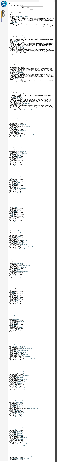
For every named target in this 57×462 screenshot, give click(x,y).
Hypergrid (11, 155)
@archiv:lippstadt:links (16, 385)
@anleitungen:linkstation (31, 134)
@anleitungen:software (15, 308)
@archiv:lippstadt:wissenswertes (20, 252)
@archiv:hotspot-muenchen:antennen (21, 66)
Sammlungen (4, 15)
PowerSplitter (11, 153)
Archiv (3, 9)
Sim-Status (11, 184)
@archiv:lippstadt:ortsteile (17, 250)
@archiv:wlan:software (16, 269)
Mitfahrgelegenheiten (13, 389)
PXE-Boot (11, 41)
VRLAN (10, 346)
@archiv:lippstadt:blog (25, 147)
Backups (10, 128)
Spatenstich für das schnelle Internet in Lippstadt (17, 246)
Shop (10, 215)
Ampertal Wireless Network (14, 348)
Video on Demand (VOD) (13, 329)
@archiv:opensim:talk (22, 35)
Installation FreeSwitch (13, 122)
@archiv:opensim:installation (26, 103)
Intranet (10, 205)
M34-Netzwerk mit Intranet (13, 327)
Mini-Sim (10, 194)
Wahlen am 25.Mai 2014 (13, 248)
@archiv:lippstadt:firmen (18, 383)
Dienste (3, 10)
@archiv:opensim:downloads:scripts (31, 447)
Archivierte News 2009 (13, 16)
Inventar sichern (12, 418)
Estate (10, 391)
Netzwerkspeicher (12, 238)
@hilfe (18, 132)
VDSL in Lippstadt (12, 377)
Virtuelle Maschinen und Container (15, 113)
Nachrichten (4, 13)
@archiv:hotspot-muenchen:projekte (25, 348)
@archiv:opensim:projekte (17, 194)
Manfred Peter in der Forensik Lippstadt (16, 371)
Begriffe (10, 294)
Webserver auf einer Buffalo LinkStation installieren (18, 134)
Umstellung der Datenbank (14, 265)
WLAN (10, 186)
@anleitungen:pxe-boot (17, 97)
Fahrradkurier (11, 315)
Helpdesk (10, 290)
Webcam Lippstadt (12, 273)
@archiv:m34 (16, 78)
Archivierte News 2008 (13, 203)
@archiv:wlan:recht (29, 126)
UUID (10, 259)
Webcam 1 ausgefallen (13, 381)
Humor (10, 221)
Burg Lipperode (12, 445)
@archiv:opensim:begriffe (17, 155)
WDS (10, 84)
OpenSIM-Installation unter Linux (15, 103)
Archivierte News (12, 207)
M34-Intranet (11, 78)
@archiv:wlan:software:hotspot (21, 454)
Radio (10, 213)
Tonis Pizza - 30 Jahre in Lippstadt (15, 375)
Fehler (10, 414)
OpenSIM (10, 165)
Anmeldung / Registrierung (14, 140)
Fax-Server (11, 323)
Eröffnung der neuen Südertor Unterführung (17, 360)
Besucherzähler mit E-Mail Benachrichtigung (17, 447)
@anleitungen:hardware (16, 302)
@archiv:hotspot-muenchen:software (18, 242)
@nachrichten (15, 296)
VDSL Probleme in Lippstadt (14, 379)
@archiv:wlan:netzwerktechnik (17, 435)
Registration (11, 230)
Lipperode (11, 250)
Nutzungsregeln (12, 182)
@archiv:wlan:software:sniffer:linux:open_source (20, 458)
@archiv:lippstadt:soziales (20, 387)
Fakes (10, 385)
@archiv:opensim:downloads (17, 261)
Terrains (10, 261)
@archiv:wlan (14, 186)
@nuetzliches (18, 53)
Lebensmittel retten (12, 387)
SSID (10, 190)
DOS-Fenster (11, 412)
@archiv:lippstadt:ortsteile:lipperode (21, 271)
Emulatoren (3, 11)
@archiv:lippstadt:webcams (22, 192)
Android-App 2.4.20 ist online (14, 354)
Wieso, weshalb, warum (13, 47)
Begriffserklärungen (12, 232)
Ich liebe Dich (11, 223)
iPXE (10, 225)
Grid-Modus (11, 416)
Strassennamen (12, 271)
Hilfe (3, 12)
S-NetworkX (11, 410)
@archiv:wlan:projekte (23, 437)
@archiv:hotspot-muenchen (16, 28)
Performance (11, 149)
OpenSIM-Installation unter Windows (15, 109)
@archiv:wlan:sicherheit (18, 439)
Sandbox (10, 404)
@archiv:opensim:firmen (18, 410)
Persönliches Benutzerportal (14, 321)
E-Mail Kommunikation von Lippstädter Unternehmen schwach (20, 358)
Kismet (10, 456)
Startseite (2, 7)
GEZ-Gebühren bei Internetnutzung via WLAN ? (17, 120)
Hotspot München (12, 176)
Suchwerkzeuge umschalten (26, 7)
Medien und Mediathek (13, 236)
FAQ (10, 22)
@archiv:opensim (14, 22)
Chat (10, 180)
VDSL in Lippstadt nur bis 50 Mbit (15, 12)
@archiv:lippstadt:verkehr (21, 389)
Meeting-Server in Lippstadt (14, 244)
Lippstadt (11, 319)
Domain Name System (13, 209)
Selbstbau (11, 188)
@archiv (15, 163)
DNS (10, 304)
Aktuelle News (11, 138)
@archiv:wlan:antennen (19, 72)
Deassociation (11, 350)
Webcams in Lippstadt (13, 192)
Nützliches (3, 14)
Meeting (10, 292)
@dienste (14, 128)
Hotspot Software (12, 443)
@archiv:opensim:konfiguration (29, 111)
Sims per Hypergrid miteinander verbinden (16, 111)
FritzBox (10, 302)
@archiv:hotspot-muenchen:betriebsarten (18, 84)
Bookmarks (11, 286)
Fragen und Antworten (13, 132)
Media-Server (11, 211)
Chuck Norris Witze (12, 53)
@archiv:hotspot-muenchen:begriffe (17, 190)
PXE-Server (11, 97)
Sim (10, 406)
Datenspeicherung (12, 288)
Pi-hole (10, 306)
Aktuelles (3, 18)
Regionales (11, 296)
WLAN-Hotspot (11, 219)
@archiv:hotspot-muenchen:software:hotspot (23, 443)
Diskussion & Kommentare (14, 35)
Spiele (3, 16)
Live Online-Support (12, 333)
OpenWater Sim (12, 402)
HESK (10, 308)
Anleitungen (3, 8)
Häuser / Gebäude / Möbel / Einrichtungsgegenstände (18, 408)
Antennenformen (12, 429)
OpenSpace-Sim (12, 400)
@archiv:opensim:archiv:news (22, 16)
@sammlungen (17, 174)
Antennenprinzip (12, 66)
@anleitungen (15, 41)
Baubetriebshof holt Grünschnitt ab (15, 356)
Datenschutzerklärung (13, 118)
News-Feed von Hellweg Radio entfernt (16, 373)
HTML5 (10, 362)
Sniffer (10, 242)
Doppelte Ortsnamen (12, 298)
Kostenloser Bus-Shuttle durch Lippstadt (16, 364)
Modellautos (11, 300)
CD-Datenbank (11, 174)
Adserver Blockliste (12, 169)
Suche (32, 8)
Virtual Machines (4, 17)
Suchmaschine (11, 167)
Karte (10, 178)
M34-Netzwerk (11, 163)
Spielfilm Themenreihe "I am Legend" (15, 240)
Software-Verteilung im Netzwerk (15, 217)
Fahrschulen (11, 383)
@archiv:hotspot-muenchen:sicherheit (21, 350)
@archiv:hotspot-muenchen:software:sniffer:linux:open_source (23, 456)
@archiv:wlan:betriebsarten (16, 91)
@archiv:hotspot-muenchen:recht (32, 120)
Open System (11, 352)
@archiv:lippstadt (20, 118)
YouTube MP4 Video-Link (13, 277)
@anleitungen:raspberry (16, 306)
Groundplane (11, 342)
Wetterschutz (11, 344)
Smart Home (11, 275)
